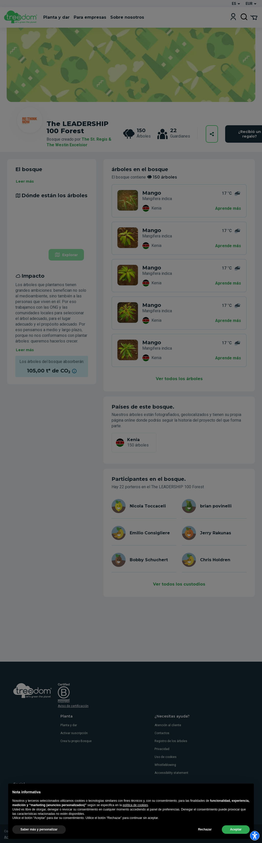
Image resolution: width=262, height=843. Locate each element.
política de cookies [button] (135, 817)
